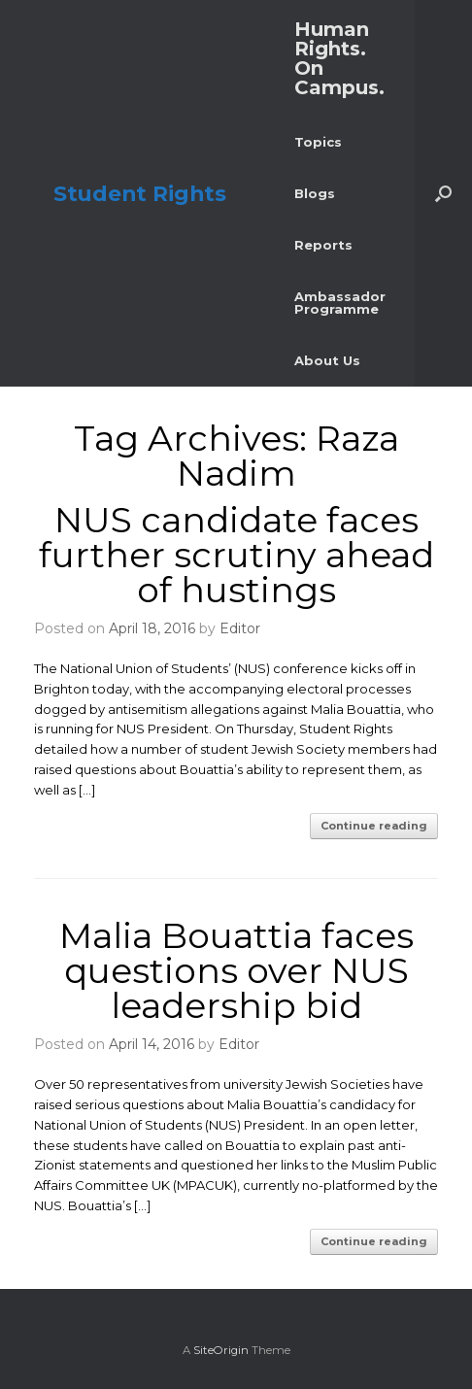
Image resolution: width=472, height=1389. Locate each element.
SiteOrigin (221, 1350)
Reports (323, 245)
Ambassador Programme (340, 302)
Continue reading (373, 825)
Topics (318, 142)
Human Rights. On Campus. (339, 58)
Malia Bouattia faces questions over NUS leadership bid (236, 970)
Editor (239, 628)
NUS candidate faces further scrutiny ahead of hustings (236, 554)
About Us (327, 360)
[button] (443, 193)
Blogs (314, 193)
